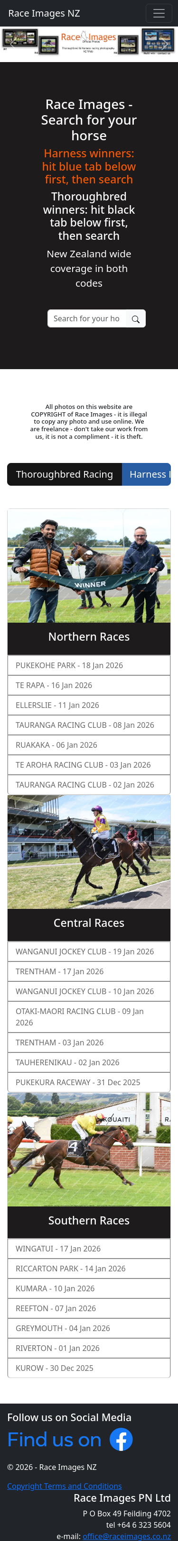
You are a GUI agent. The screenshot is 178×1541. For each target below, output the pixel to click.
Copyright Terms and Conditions (64, 1486)
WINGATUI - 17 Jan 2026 (58, 1248)
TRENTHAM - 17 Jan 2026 (59, 971)
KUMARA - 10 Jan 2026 (55, 1288)
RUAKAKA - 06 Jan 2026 (56, 745)
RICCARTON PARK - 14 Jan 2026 (71, 1268)
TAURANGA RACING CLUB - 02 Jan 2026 (85, 785)
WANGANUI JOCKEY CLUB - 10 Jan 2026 (85, 991)
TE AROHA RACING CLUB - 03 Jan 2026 (83, 765)
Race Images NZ (43, 13)
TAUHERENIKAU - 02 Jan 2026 (68, 1062)
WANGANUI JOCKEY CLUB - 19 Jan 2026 (85, 951)
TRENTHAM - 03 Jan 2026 (59, 1042)
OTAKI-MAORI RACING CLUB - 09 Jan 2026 (80, 1017)
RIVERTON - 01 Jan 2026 (58, 1348)
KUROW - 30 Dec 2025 (55, 1368)
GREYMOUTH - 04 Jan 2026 (63, 1328)
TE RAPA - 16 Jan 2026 (54, 685)
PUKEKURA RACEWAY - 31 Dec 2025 (78, 1082)
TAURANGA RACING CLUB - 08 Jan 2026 (85, 725)
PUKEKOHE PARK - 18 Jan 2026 (69, 665)
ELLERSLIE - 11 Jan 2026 (57, 705)
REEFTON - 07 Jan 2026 (56, 1308)
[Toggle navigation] (159, 13)
